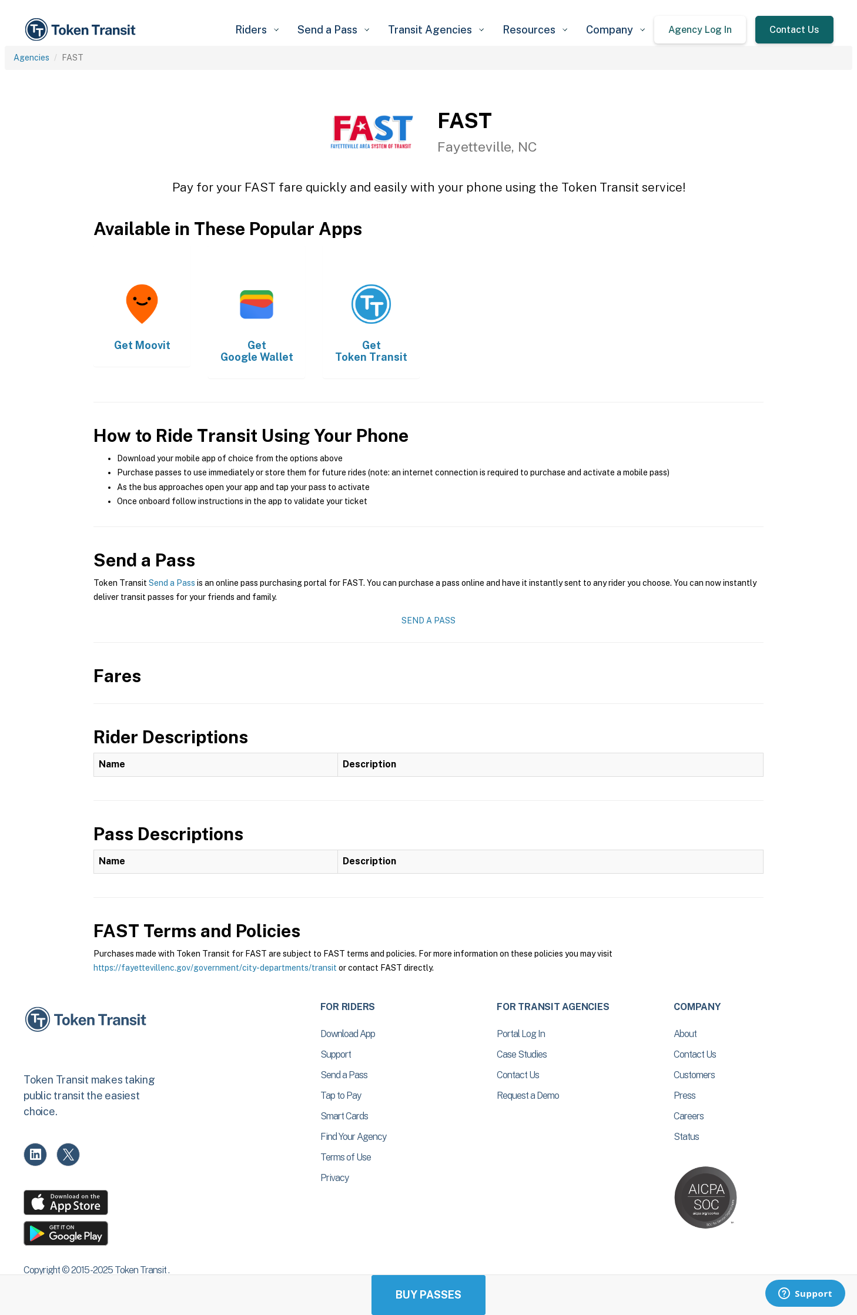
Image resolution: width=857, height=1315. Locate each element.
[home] (82, 29)
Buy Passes (428, 1295)
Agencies (31, 57)
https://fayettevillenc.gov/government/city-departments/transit (215, 967)
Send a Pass (172, 583)
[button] (257, 29)
